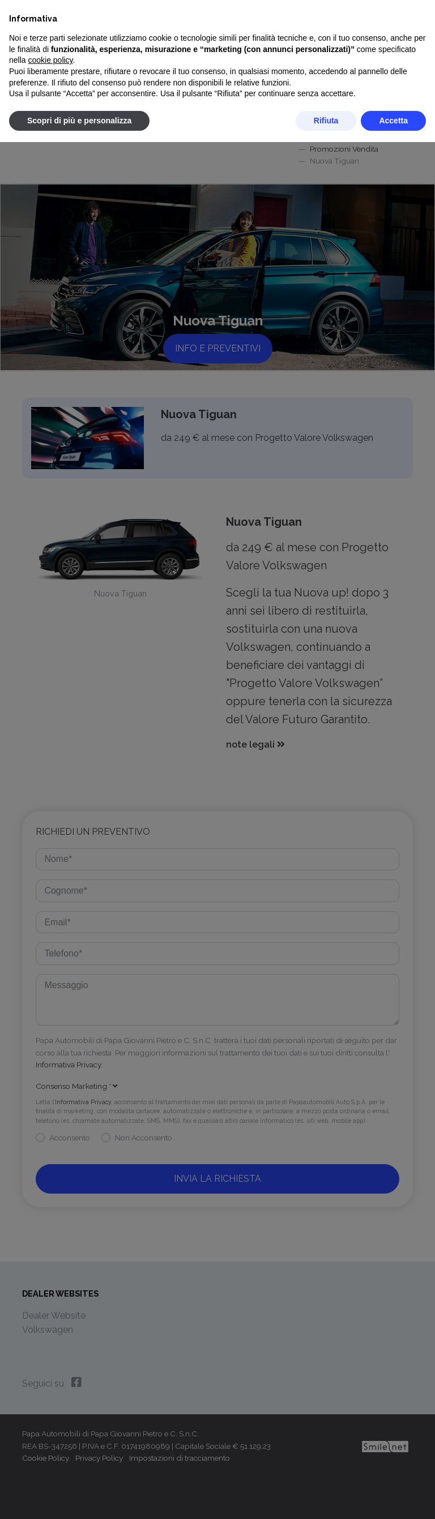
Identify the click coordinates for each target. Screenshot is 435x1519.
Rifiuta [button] (326, 120)
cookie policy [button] (50, 60)
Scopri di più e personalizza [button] (79, 120)
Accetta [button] (393, 120)
